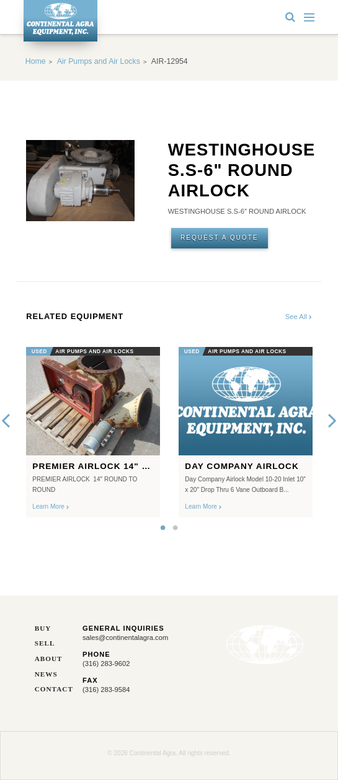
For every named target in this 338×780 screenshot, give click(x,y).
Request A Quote (219, 237)
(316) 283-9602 (106, 663)
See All (298, 316)
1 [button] (163, 528)
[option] (93, 428)
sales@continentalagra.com (125, 637)
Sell (45, 643)
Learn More (50, 506)
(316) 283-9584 (106, 689)
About (49, 658)
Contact (49, 689)
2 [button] (175, 528)
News (46, 674)
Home (35, 61)
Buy (43, 628)
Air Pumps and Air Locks (98, 61)
